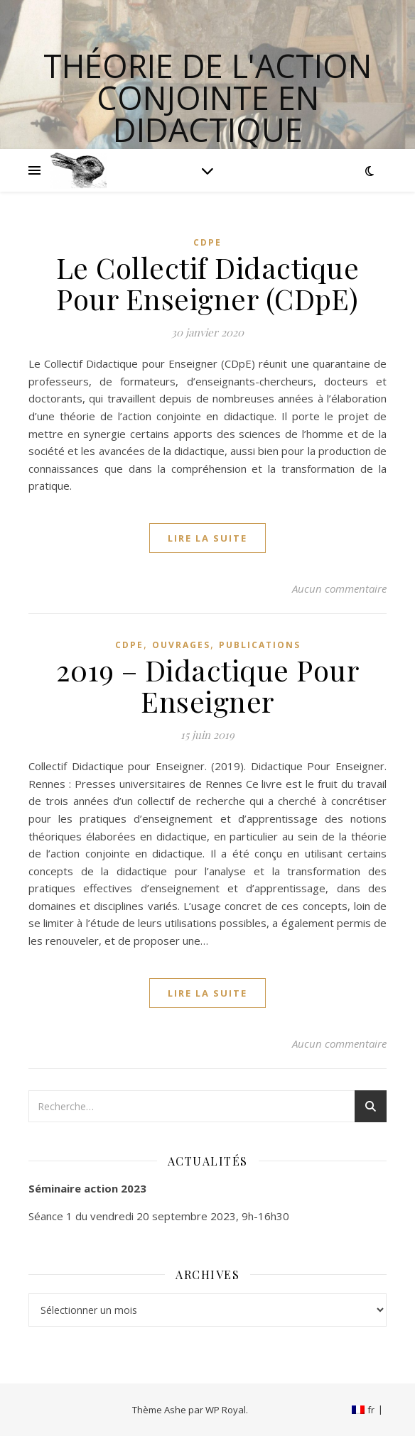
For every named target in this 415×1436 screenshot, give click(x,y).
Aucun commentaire (339, 588)
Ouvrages (181, 645)
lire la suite (207, 538)
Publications (260, 645)
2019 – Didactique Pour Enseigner (207, 685)
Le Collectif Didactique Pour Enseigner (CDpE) (208, 282)
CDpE (207, 242)
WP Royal (225, 1409)
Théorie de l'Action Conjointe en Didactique (207, 98)
